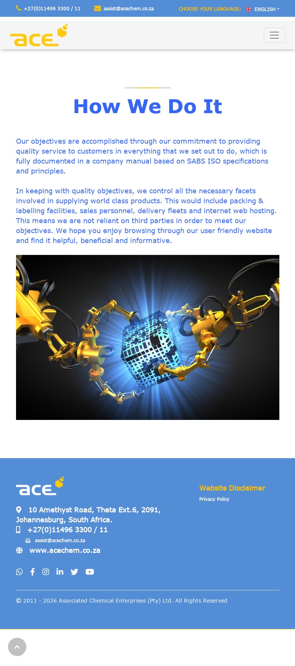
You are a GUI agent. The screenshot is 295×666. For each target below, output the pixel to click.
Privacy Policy (214, 499)
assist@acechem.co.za (124, 8)
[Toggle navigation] (274, 35)
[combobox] (262, 9)
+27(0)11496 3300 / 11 (48, 8)
